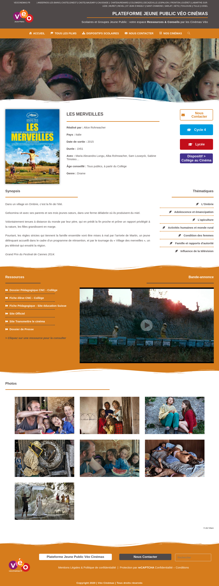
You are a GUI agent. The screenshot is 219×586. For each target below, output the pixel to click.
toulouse (186, 6)
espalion (164, 3)
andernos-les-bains (49, 3)
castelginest (69, 3)
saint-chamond (154, 6)
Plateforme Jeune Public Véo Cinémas (75, 557)
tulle (197, 6)
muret (113, 6)
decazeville (151, 3)
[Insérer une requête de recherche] (193, 557)
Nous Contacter (145, 557)
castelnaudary (87, 3)
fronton (175, 3)
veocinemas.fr (22, 3)
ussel (204, 6)
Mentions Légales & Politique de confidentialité (87, 567)
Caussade (103, 3)
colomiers (136, 3)
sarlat (168, 6)
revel (121, 6)
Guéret (186, 3)
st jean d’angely (135, 6)
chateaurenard (120, 3)
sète (177, 6)
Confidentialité (163, 567)
